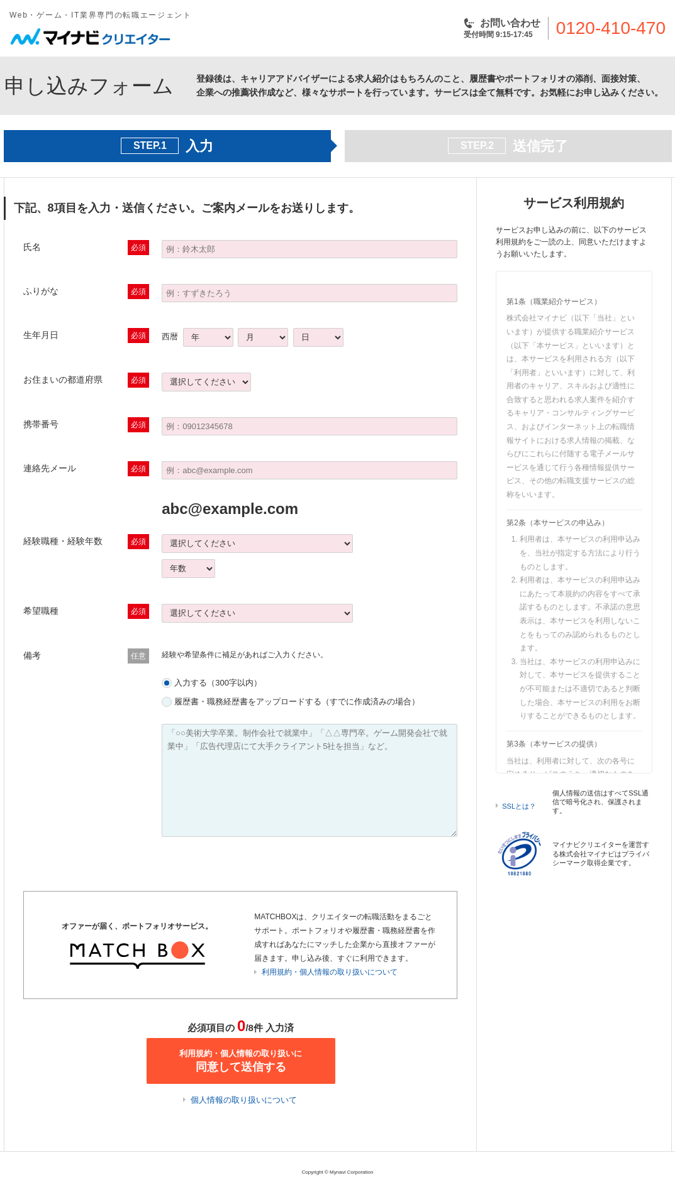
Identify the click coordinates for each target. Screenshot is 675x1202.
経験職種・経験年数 (63, 541)
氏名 (32, 247)
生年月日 (41, 335)
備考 (32, 655)
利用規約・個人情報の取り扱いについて (330, 972)
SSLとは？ (519, 806)
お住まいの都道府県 (63, 379)
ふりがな (41, 291)
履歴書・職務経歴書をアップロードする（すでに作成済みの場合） (297, 701)
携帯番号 (41, 424)
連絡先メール (49, 468)
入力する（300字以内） (218, 682)
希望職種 (41, 611)
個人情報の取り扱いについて (244, 1100)
